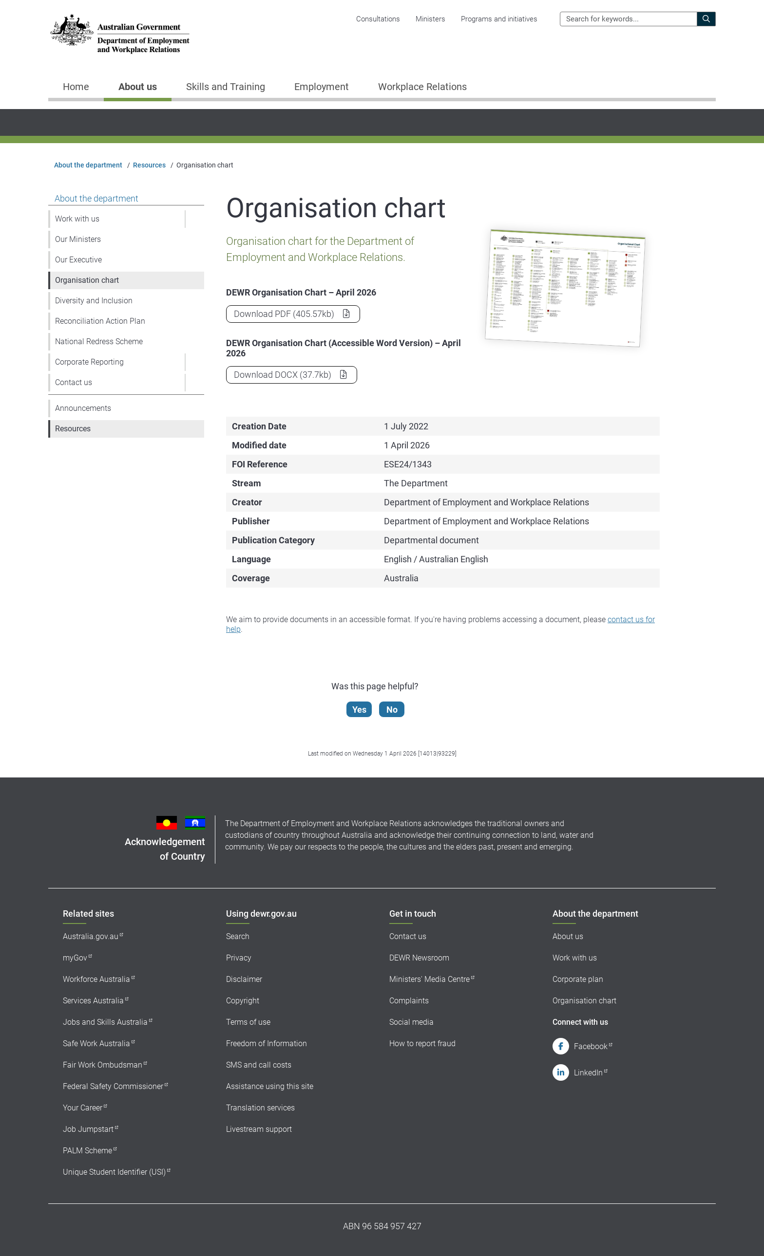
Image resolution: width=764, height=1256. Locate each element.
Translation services (260, 1107)
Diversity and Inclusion (94, 300)
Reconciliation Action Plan (100, 321)
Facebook (591, 1046)
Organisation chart (87, 280)
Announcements (83, 408)
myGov (75, 957)
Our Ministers (78, 239)
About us (568, 936)
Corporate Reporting (89, 362)
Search (237, 936)
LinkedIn (588, 1072)
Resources (149, 165)
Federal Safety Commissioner (113, 1086)
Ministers (430, 19)
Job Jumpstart (88, 1129)
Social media (411, 1022)
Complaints (409, 1000)
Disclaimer (244, 979)
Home (76, 86)
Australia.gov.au (90, 936)
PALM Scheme (87, 1150)
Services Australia (93, 1000)
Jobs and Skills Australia (105, 1022)
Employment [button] (321, 86)
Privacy (238, 957)
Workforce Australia (96, 979)
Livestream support (259, 1129)
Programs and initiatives (499, 19)
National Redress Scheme (99, 341)
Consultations (378, 19)
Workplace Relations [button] (422, 86)
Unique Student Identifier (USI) (114, 1172)
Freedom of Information (266, 1043)
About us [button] (137, 86)
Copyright (242, 1000)
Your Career (82, 1107)
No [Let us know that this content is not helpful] (394, 709)
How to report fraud (422, 1043)
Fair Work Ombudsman (102, 1065)
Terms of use (248, 1022)
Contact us (73, 382)
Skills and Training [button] (225, 86)
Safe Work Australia (96, 1043)
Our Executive (78, 259)
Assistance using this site (269, 1086)
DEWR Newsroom (419, 957)
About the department (88, 165)
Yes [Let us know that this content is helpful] (362, 709)
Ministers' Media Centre (429, 979)
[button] (194, 219)
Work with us (77, 218)
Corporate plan (578, 979)
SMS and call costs (258, 1065)
